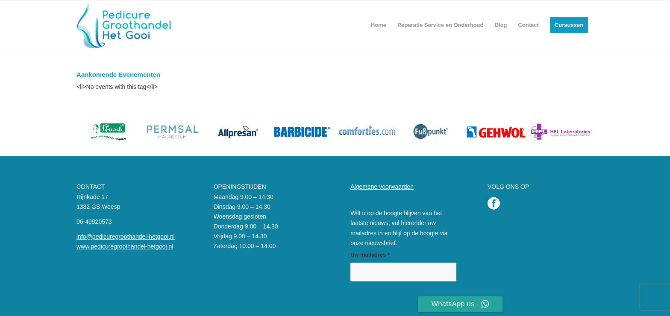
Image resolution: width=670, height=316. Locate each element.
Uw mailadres (370, 255)
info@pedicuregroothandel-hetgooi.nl (125, 236)
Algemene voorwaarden (382, 186)
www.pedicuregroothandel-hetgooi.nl (124, 246)
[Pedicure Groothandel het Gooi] (123, 25)
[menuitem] (378, 25)
